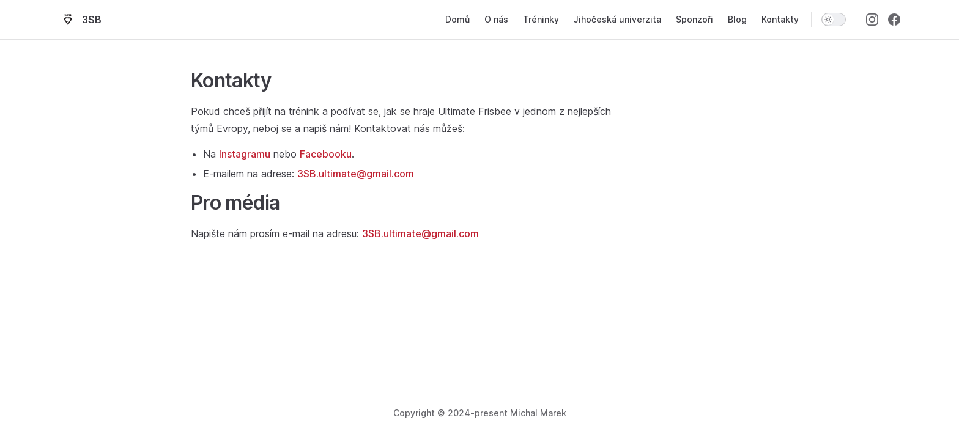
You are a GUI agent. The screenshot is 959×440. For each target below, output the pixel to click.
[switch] (833, 19)
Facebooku (326, 154)
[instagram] (872, 20)
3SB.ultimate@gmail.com (355, 173)
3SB (80, 19)
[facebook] (894, 20)
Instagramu (244, 154)
